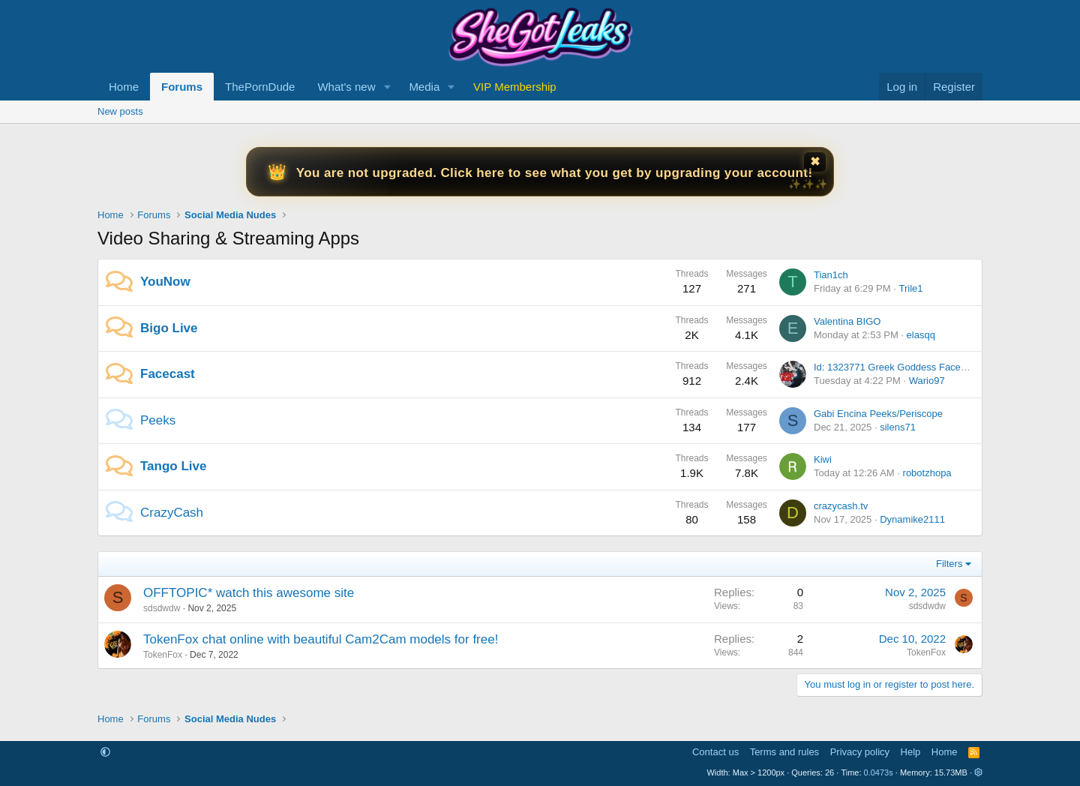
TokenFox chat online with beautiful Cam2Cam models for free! (320, 639)
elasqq (921, 334)
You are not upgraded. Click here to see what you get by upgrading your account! (554, 173)
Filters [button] (949, 563)
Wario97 (927, 380)
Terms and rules (784, 752)
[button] (387, 86)
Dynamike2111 (912, 519)
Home (124, 86)
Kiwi (823, 459)
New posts (120, 111)
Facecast (167, 374)
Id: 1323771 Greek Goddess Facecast (896, 367)
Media (424, 86)
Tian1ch (831, 274)
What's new (346, 86)
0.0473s (878, 772)
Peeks (158, 420)
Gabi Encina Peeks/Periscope (878, 413)
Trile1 (910, 288)
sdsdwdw (161, 608)
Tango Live (173, 466)
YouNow (165, 281)
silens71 (898, 427)
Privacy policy (860, 752)
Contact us (715, 752)
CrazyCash (171, 513)
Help (911, 752)
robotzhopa (927, 472)
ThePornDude (260, 86)
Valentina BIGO (847, 321)
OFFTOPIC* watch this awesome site (248, 593)
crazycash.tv (841, 506)
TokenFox (162, 655)
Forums (181, 86)
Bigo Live (169, 328)
